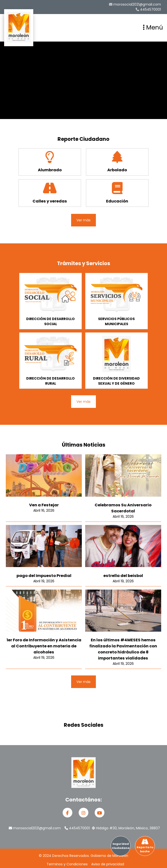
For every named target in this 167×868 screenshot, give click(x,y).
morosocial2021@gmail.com (135, 4)
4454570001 (148, 9)
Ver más (83, 220)
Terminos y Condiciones (67, 864)
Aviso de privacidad (107, 864)
